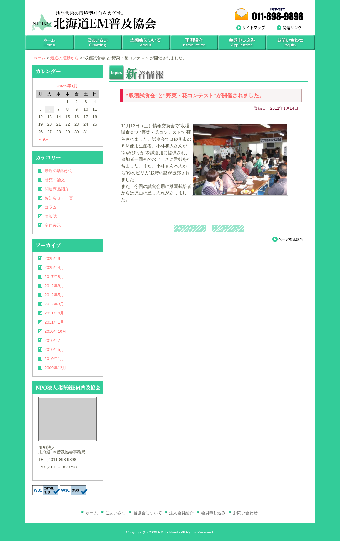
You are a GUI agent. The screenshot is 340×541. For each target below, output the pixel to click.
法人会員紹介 (181, 513)
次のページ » (228, 229)
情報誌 (51, 216)
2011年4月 (54, 313)
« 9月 (44, 139)
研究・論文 (55, 180)
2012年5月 (54, 294)
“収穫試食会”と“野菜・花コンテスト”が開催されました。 (195, 96)
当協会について (147, 513)
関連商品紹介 (57, 189)
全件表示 (53, 225)
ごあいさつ (115, 513)
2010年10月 (55, 331)
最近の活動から (64, 58)
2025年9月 (54, 258)
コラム (51, 207)
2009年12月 (55, 367)
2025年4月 (54, 267)
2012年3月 (54, 304)
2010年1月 (54, 358)
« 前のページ (190, 229)
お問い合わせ (245, 513)
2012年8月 (54, 285)
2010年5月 (54, 349)
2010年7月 (54, 340)
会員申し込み (213, 513)
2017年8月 (54, 276)
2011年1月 (54, 322)
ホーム (39, 58)
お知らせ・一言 (59, 198)
